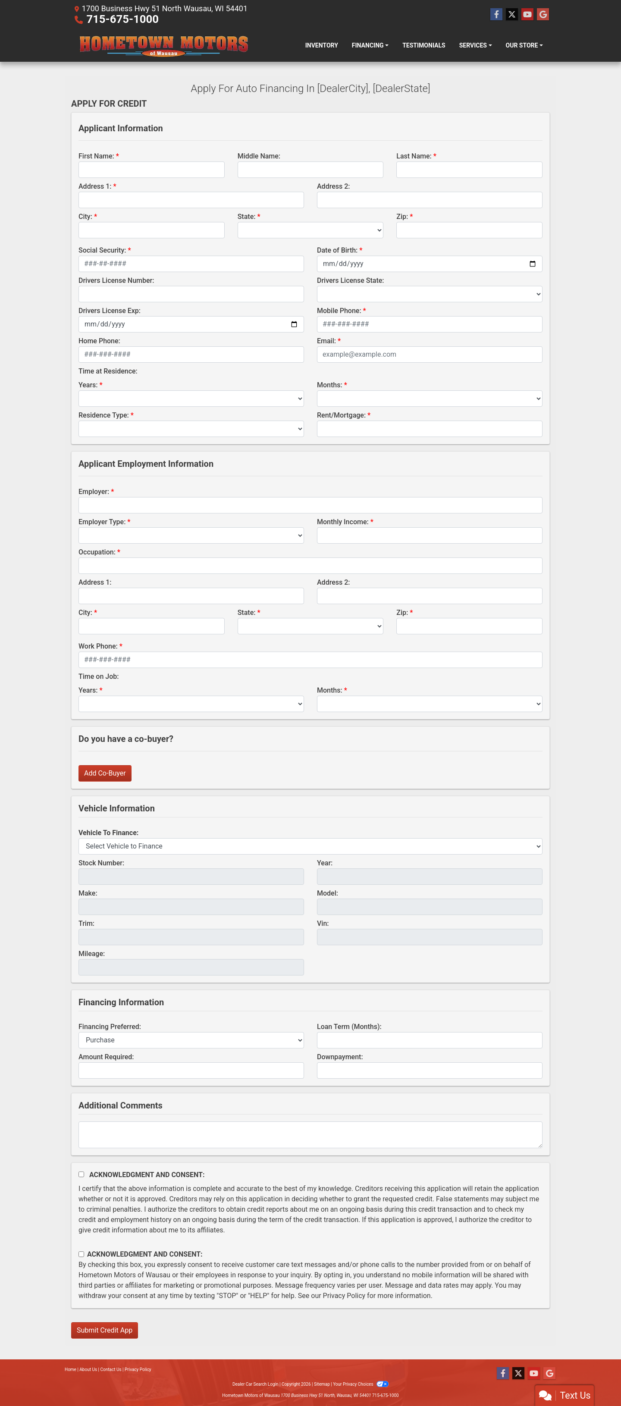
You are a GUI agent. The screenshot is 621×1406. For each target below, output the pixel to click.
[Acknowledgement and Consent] (81, 1174)
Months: (329, 385)
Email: (326, 341)
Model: (327, 893)
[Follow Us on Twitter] (512, 14)
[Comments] (310, 1134)
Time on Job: (98, 676)
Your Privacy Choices (361, 1384)
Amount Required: (106, 1057)
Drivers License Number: (116, 280)
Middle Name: (259, 156)
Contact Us (111, 1369)
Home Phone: (99, 341)
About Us (88, 1369)
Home (70, 1369)
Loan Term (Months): (349, 1027)
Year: (324, 863)
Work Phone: (98, 646)
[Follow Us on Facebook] (496, 14)
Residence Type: (103, 415)
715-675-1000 (122, 19)
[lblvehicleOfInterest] (310, 846)
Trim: (86, 923)
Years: (88, 385)
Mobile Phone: (339, 311)
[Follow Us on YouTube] (527, 14)
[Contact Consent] (81, 1254)
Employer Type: (101, 522)
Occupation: (97, 552)
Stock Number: (101, 863)
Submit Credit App (104, 1330)
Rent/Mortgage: (341, 415)
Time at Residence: (108, 371)
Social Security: (102, 250)
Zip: (402, 216)
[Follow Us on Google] (543, 14)
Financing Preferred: (109, 1027)
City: (85, 216)
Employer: (93, 492)
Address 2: (333, 186)
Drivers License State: (350, 280)
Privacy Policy (344, 1296)
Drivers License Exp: (109, 311)
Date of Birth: (337, 250)
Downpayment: (340, 1057)
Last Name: (414, 156)
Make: (87, 893)
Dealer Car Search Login (255, 1384)
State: (247, 216)
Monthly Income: (343, 522)
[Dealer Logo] (162, 45)
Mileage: (91, 954)
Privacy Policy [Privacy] (138, 1369)
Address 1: (94, 186)
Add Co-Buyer (105, 773)
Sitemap (322, 1384)
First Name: (96, 156)
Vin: (323, 923)
